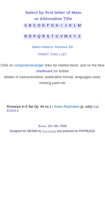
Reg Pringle (49, 131)
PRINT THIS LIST (52, 54)
